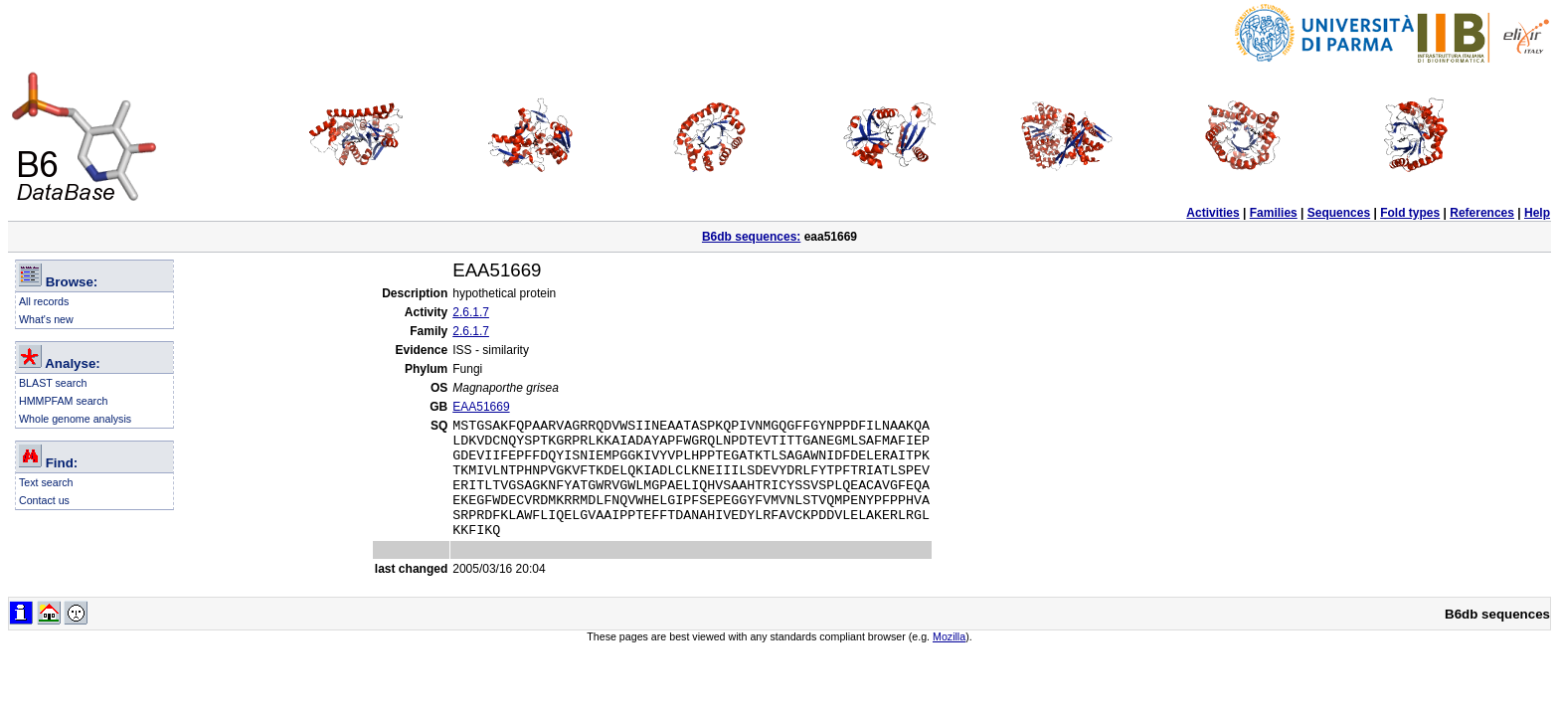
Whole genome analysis (75, 419)
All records (44, 301)
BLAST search (53, 383)
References (1482, 213)
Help (1537, 213)
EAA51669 (480, 407)
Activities (1212, 213)
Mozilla (949, 660)
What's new (46, 319)
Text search (46, 482)
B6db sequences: (751, 237)
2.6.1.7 (470, 312)
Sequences (1338, 213)
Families (1274, 213)
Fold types (1410, 213)
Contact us (44, 500)
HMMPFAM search (63, 401)
